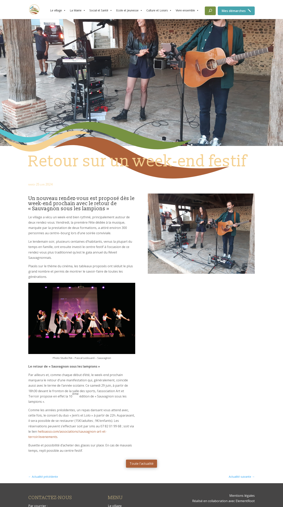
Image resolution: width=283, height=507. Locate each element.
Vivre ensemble (187, 10)
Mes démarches (234, 11)
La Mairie (77, 10)
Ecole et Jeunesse (129, 10)
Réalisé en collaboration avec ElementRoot (223, 501)
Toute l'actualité (141, 463)
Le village (58, 10)
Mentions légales (242, 495)
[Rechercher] (210, 10)
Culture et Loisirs (159, 10)
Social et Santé (100, 10)
